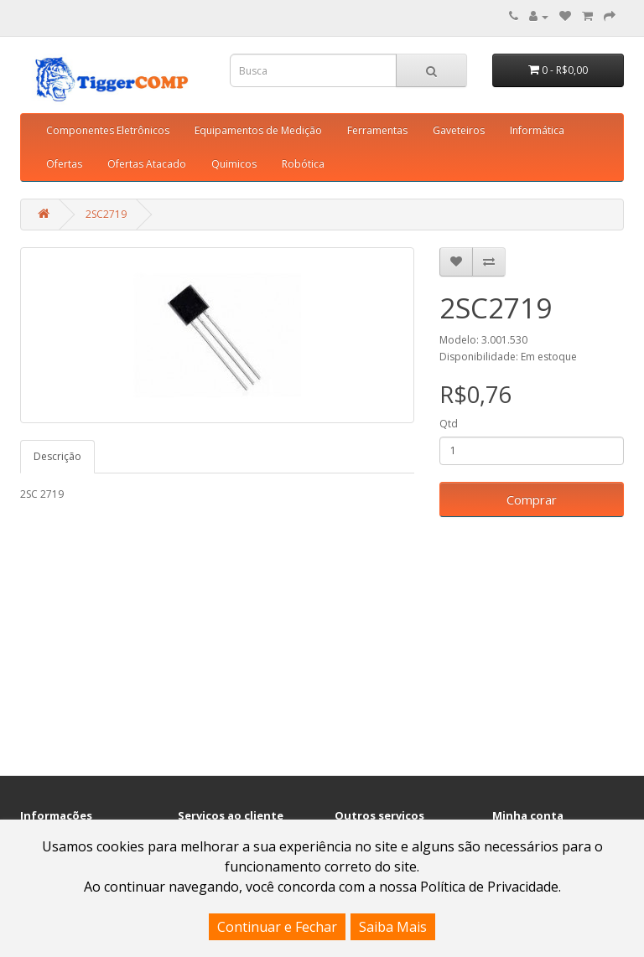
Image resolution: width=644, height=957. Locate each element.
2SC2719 (106, 214)
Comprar (531, 499)
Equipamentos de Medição (258, 130)
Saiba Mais (393, 927)
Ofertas (64, 164)
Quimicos (234, 164)
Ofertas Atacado (146, 164)
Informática (537, 130)
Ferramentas (377, 130)
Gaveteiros (459, 130)
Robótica (303, 164)
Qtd (448, 423)
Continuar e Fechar (277, 927)
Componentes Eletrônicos (107, 130)
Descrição (57, 456)
